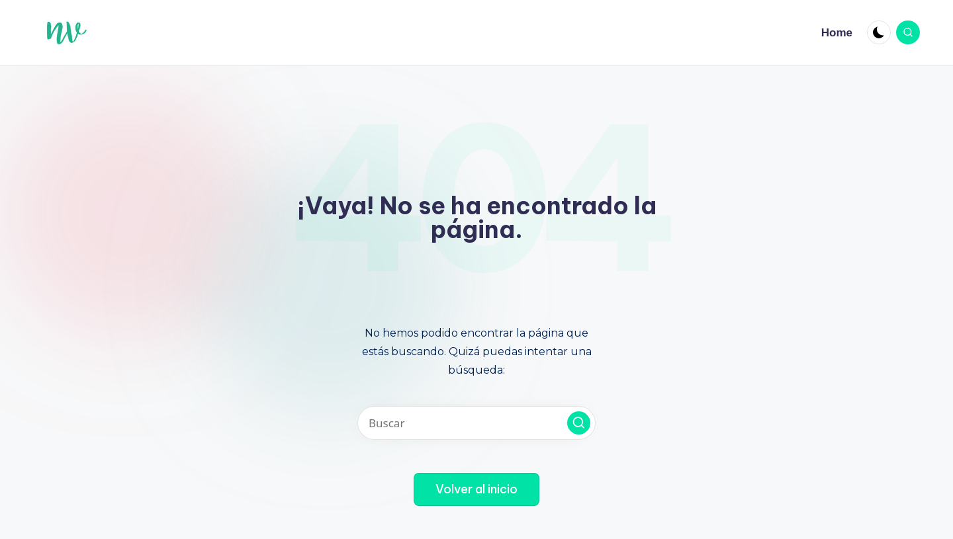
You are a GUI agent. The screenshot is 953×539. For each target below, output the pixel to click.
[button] (578, 423)
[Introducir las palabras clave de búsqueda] (476, 423)
